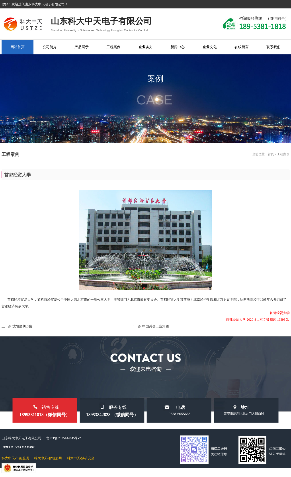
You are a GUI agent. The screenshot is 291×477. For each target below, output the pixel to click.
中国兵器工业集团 (155, 326)
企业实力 (146, 47)
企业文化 (210, 47)
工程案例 (113, 47)
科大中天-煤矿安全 (81, 458)
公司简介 (50, 47)
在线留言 (241, 47)
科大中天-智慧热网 (48, 458)
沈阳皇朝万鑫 (22, 326)
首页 (271, 154)
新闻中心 (177, 47)
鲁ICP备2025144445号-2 (63, 438)
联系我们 (273, 47)
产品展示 (81, 47)
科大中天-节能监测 (15, 458)
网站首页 (17, 47)
